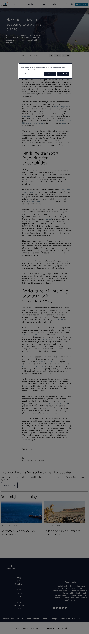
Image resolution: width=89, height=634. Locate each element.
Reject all (50, 73)
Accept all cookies (63, 73)
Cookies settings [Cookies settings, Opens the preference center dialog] (27, 73)
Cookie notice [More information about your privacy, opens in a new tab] (54, 69)
